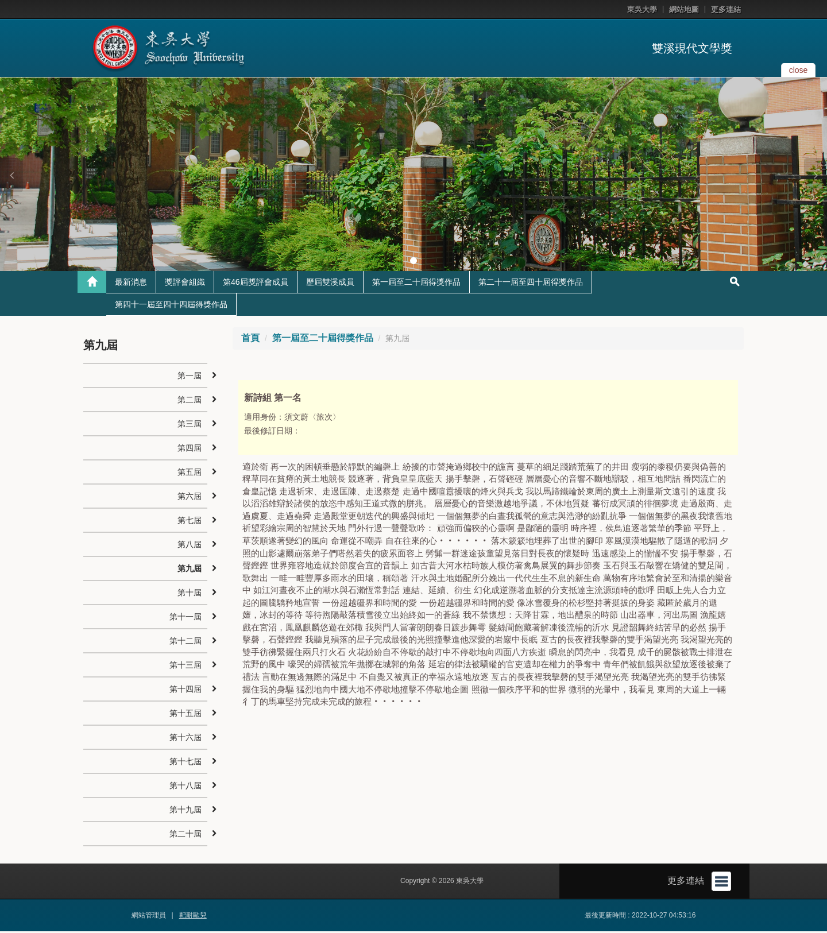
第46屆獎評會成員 (255, 283)
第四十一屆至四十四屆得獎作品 (171, 306)
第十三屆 (185, 666)
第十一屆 (185, 618)
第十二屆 (185, 642)
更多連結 (726, 9)
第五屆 (189, 473)
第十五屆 (185, 714)
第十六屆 (185, 739)
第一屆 (189, 377)
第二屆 (189, 401)
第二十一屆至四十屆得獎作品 (530, 283)
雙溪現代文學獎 (692, 48)
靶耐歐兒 (193, 917)
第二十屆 (185, 835)
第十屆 (189, 594)
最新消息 (131, 283)
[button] (11, 175)
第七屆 (189, 521)
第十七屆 (185, 763)
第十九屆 (185, 811)
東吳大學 (642, 9)
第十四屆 (185, 690)
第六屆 (189, 497)
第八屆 (189, 546)
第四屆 (189, 449)
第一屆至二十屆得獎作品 (416, 283)
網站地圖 (684, 9)
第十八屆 (185, 787)
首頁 (250, 339)
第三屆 (189, 425)
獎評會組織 (185, 283)
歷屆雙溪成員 (330, 283)
